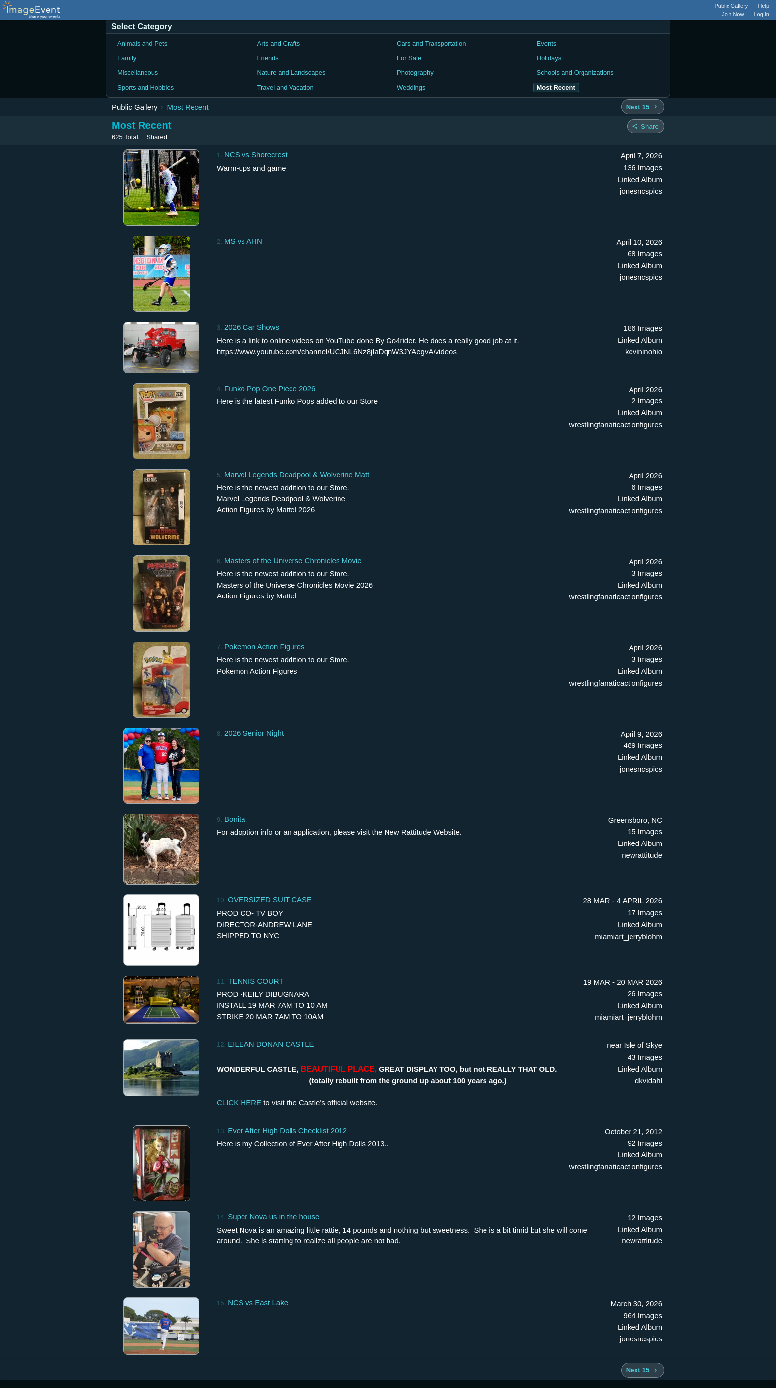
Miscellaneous (137, 72)
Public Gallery (731, 6)
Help (763, 6)
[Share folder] (645, 126)
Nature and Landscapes (291, 72)
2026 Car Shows (251, 327)
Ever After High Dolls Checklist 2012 (287, 1130)
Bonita (234, 819)
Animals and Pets (142, 43)
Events (547, 43)
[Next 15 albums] (642, 106)
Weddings (411, 87)
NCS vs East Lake (258, 1302)
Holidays (549, 58)
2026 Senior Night (254, 733)
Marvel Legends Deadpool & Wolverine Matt (296, 474)
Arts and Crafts (278, 43)
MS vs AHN (243, 241)
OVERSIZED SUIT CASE (270, 899)
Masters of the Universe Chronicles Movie (293, 560)
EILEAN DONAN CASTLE (271, 1044)
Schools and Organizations (575, 72)
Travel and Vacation (285, 87)
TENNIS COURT (255, 981)
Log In (761, 14)
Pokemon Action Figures (264, 647)
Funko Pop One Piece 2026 (269, 388)
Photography (415, 72)
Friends (268, 58)
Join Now (733, 14)
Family (126, 58)
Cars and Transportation (431, 43)
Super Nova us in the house (273, 1216)
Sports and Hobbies (145, 87)
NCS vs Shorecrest (256, 154)
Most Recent (187, 107)
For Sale (409, 58)
